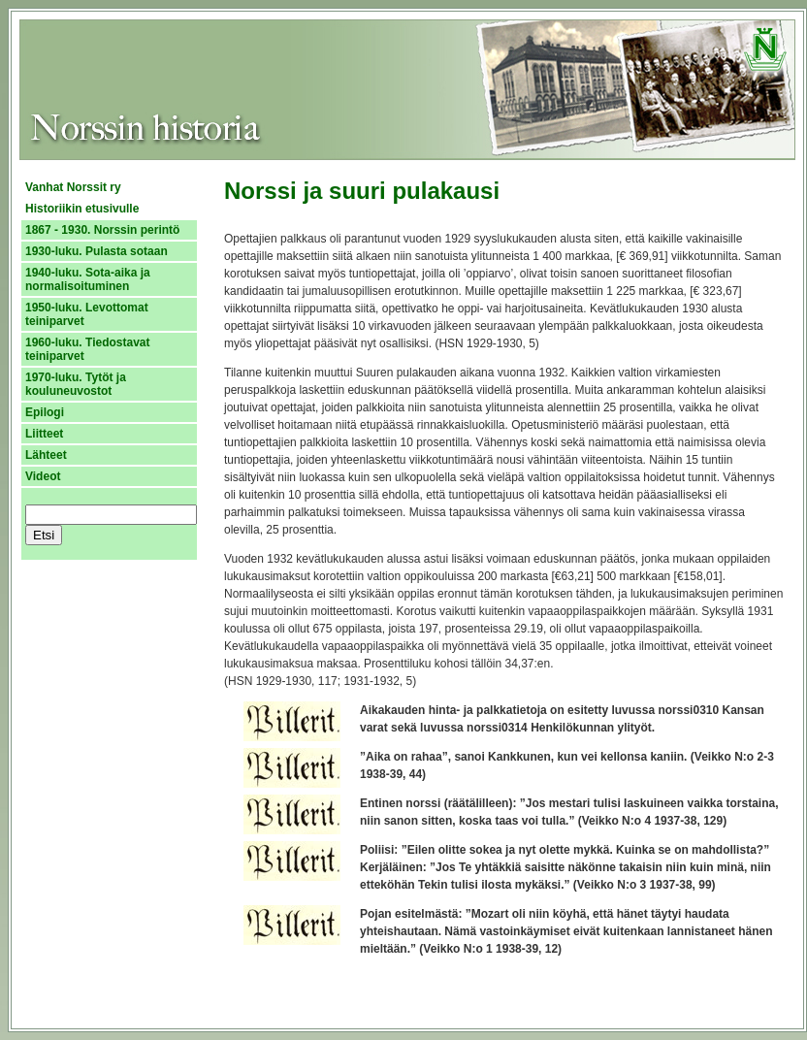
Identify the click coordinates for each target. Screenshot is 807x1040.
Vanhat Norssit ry (73, 187)
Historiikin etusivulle (82, 208)
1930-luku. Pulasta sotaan (96, 251)
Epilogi (44, 412)
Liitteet (44, 433)
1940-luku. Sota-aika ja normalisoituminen (87, 279)
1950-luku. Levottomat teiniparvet (86, 314)
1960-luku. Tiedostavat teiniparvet (87, 349)
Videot (42, 476)
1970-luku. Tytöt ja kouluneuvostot (75, 384)
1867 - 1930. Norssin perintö (102, 230)
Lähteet (46, 455)
